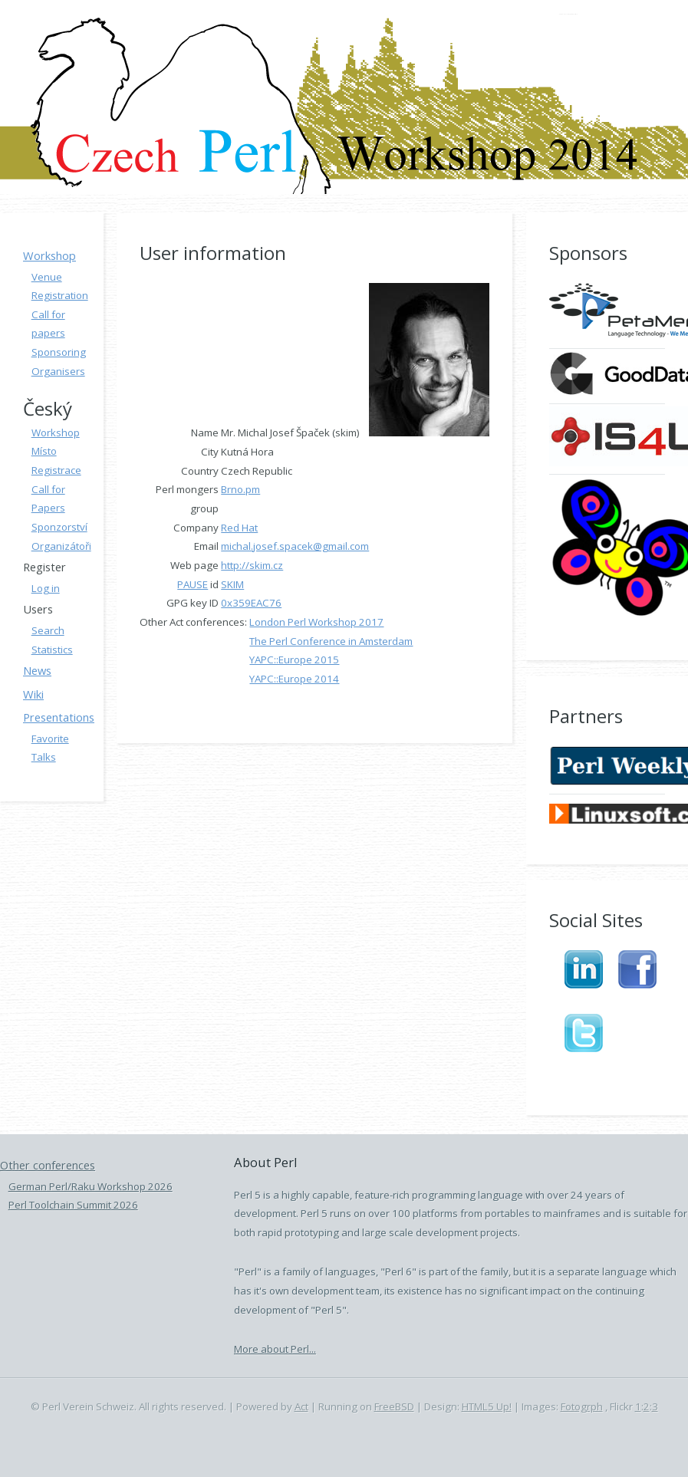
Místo (44, 451)
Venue (46, 277)
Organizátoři (61, 546)
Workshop (49, 255)
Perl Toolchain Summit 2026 (73, 1205)
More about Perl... (275, 1349)
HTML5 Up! (487, 1406)
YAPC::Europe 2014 (294, 679)
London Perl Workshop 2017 (316, 622)
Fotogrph (582, 1406)
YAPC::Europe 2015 (294, 659)
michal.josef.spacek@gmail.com (295, 546)
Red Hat (239, 528)
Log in (45, 588)
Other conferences (47, 1165)
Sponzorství (59, 527)
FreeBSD (394, 1406)
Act (301, 1406)
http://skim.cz (252, 565)
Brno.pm (240, 489)
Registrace (56, 470)
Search (47, 630)
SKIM (232, 584)
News (37, 670)
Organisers (58, 371)
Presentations (58, 717)
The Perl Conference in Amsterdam (331, 641)
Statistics (52, 649)
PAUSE (192, 584)
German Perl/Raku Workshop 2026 (90, 1186)
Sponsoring (58, 352)
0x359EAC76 (251, 603)
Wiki (33, 694)
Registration (59, 295)
